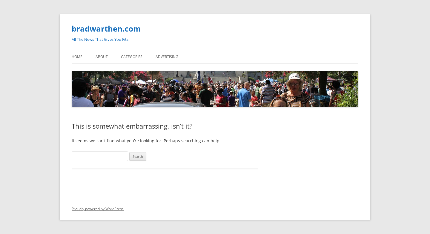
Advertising (167, 56)
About (102, 56)
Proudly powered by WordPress (98, 208)
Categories (131, 56)
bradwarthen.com (106, 28)
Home (77, 56)
